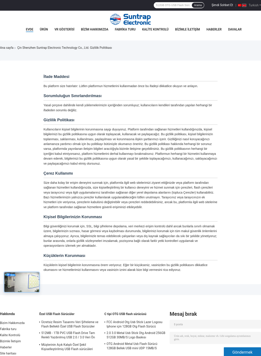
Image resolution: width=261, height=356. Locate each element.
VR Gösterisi (64, 29)
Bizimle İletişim (187, 29)
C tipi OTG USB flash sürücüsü (125, 314)
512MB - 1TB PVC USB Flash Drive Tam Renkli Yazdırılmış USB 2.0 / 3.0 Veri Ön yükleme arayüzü (68, 335)
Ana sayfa (6, 47)
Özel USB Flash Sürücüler (56, 314)
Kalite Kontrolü (155, 29)
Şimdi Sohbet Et (222, 5)
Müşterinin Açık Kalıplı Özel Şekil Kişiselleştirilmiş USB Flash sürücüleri (67, 347)
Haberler (214, 29)
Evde (29, 29)
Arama (198, 5)
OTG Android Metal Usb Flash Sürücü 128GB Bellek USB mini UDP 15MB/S (132, 346)
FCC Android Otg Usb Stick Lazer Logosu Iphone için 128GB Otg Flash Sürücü (134, 324)
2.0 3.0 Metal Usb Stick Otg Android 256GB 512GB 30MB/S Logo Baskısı (136, 335)
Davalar (235, 29)
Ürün (44, 29)
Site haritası (8, 353)
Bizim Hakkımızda (94, 29)
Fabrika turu (125, 29)
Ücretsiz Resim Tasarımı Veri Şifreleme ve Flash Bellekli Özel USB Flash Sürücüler (69, 324)
